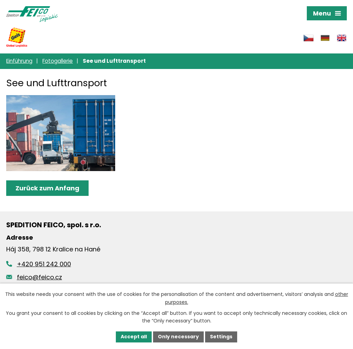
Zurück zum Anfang (47, 188)
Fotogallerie (57, 60)
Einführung (19, 60)
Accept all (134, 336)
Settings (221, 336)
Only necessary (178, 336)
